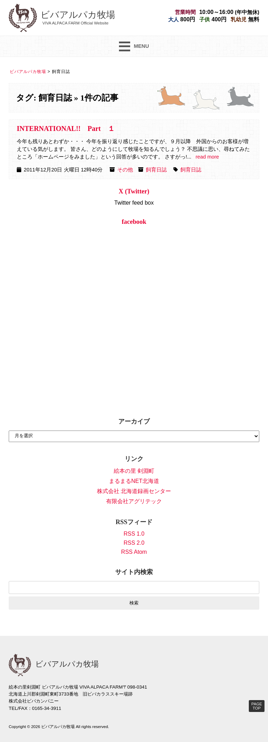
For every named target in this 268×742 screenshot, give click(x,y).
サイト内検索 (134, 571)
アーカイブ (134, 421)
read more (207, 157)
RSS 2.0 (134, 543)
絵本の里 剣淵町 (134, 471)
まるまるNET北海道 (134, 481)
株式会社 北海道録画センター (134, 491)
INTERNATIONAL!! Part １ (66, 128)
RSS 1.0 (134, 534)
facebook (134, 221)
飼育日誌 (156, 169)
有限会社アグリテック (134, 501)
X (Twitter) (134, 191)
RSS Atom (134, 552)
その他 (125, 169)
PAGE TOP (256, 706)
